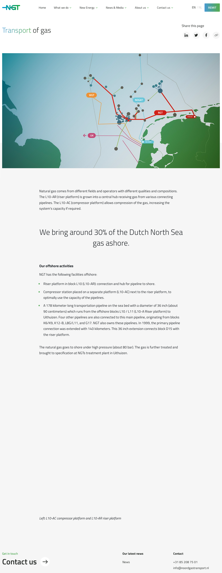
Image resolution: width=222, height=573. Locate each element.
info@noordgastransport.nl (191, 568)
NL (200, 7)
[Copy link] (216, 35)
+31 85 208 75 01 (185, 562)
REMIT (212, 7)
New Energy (87, 7)
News (126, 562)
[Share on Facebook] (206, 35)
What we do (61, 7)
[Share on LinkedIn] (186, 35)
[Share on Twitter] (196, 35)
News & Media (115, 7)
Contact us (163, 7)
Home (42, 7)
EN (194, 7)
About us (140, 7)
